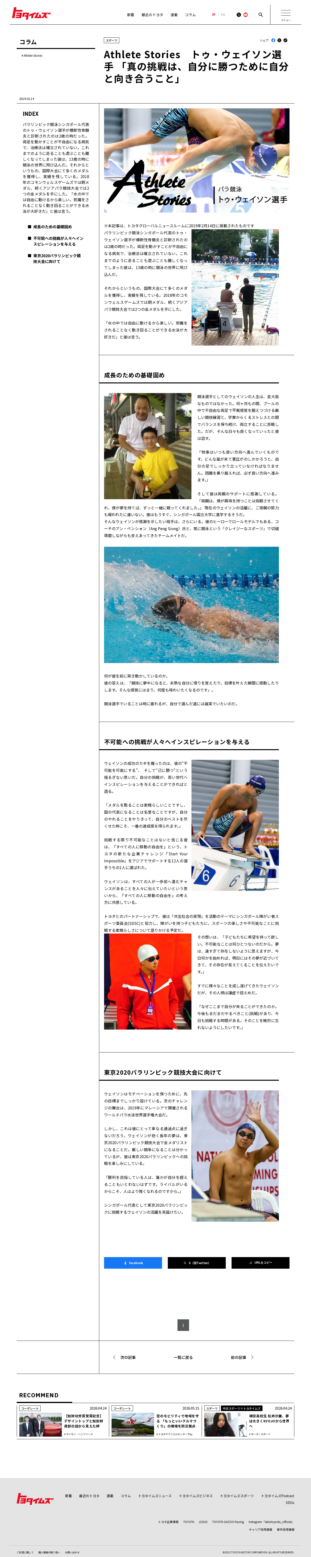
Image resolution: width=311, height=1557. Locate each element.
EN (223, 15)
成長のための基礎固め (52, 226)
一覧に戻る (183, 1357)
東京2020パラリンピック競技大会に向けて (57, 258)
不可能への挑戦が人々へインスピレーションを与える (58, 241)
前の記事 (238, 1357)
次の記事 (128, 1357)
